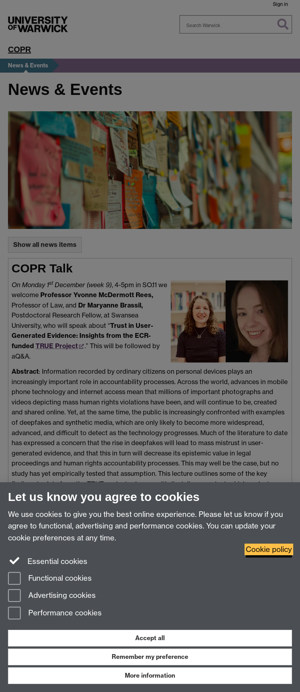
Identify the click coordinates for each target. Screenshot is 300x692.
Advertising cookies (52, 596)
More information (150, 675)
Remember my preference (150, 656)
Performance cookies (55, 613)
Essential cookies (47, 561)
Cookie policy (269, 549)
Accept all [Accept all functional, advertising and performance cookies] (150, 638)
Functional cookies (50, 579)
